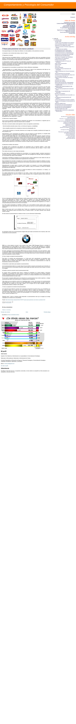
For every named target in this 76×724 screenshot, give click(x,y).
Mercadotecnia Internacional (69, 132)
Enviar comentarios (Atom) (13, 314)
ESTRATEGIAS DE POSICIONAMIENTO (63, 104)
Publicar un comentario (6, 309)
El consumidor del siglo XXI (69, 25)
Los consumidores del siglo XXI (61, 76)
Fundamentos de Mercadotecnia (69, 123)
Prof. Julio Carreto (71, 136)
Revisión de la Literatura (60, 93)
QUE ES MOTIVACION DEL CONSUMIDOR (64, 82)
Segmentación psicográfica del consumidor (66, 30)
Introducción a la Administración (69, 126)
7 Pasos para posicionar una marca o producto (64, 99)
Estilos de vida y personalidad (69, 26)
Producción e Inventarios (70, 135)
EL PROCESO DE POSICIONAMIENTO (63, 106)
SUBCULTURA (58, 64)
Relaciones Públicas (71, 137)
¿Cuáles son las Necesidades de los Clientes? (64, 42)
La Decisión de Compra (60, 79)
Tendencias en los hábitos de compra (62, 45)
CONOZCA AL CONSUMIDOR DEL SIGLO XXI (64, 74)
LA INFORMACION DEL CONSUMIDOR (63, 51)
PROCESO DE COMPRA (60, 81)
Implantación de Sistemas (70, 125)
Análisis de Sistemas (71, 117)
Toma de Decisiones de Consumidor (62, 73)
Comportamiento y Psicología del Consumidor (29, 4)
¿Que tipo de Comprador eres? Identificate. (64, 57)
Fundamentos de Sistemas (70, 124)
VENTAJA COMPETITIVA (60, 103)
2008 (55, 38)
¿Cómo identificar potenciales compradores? (64, 44)
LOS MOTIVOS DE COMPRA (61, 49)
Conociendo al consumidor (69, 22)
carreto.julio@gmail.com (9, 363)
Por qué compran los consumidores (67, 27)
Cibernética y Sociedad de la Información (67, 118)
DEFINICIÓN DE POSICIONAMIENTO (63, 107)
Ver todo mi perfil (4, 365)
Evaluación (72, 17)
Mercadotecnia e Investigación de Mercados (66, 131)
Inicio (27, 312)
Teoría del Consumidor (70, 31)
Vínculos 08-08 (72, 33)
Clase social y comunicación (61, 63)
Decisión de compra (71, 24)
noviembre (57, 40)
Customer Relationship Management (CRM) (66, 23)
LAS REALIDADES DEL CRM (61, 108)
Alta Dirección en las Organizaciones (68, 116)
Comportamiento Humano (70, 119)
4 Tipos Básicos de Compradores (62, 58)
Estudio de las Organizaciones (69, 122)
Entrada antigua (47, 312)
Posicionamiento (8, 302)
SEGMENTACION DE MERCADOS (62, 55)
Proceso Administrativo (70, 134)
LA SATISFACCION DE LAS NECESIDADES (64, 53)
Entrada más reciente (5, 312)
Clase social (57, 66)
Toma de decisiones (59, 67)
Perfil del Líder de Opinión (60, 59)
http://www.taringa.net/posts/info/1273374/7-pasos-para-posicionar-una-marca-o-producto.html (25, 299)
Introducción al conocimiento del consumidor (64, 54)
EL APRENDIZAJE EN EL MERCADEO (63, 50)
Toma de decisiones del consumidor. (67, 32)
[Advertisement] (69, 145)
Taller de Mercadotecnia (70, 138)
